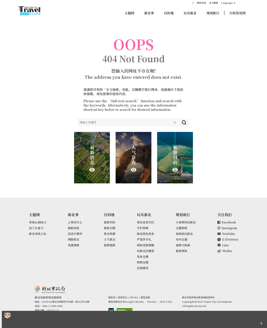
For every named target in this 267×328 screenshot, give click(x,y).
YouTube (226, 234)
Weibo (224, 251)
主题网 (129, 13)
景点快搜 (109, 234)
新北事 (149, 13)
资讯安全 (122, 297)
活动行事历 (75, 234)
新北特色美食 (145, 234)
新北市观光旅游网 (33, 10)
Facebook (226, 222)
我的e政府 (111, 311)
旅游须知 (181, 251)
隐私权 (111, 297)
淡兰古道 (36, 228)
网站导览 (201, 2)
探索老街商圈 (145, 245)
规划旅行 (213, 13)
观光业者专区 (145, 222)
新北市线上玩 (37, 234)
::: (193, 2)
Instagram (227, 228)
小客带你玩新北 (186, 222)
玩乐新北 (190, 13)
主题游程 (181, 228)
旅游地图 (109, 245)
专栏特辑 (142, 228)
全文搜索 (213, 2)
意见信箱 (145, 297)
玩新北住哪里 (145, 251)
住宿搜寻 (142, 268)
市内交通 (181, 239)
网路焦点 (73, 239)
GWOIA (133, 297)
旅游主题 (109, 228)
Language (227, 2)
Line (223, 245)
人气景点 (109, 239)
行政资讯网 (237, 13)
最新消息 (73, 228)
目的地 (169, 13)
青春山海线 (37, 222)
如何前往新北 (184, 234)
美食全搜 (142, 257)
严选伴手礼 (144, 239)
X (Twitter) (227, 239)
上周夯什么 (75, 222)
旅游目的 (109, 222)
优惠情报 (73, 245)
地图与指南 (183, 245)
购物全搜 (142, 262)
